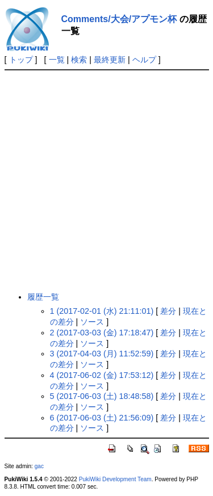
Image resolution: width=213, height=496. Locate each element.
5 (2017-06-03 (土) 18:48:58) (102, 396)
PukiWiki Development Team (115, 479)
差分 (168, 311)
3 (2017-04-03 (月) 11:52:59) (102, 353)
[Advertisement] (106, 180)
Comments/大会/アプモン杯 (119, 19)
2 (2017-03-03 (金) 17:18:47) (102, 332)
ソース (92, 321)
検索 (79, 59)
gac (39, 466)
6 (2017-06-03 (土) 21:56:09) (102, 417)
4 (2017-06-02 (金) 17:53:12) (102, 375)
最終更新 (110, 59)
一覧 (57, 59)
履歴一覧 (43, 296)
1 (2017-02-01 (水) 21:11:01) (102, 311)
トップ (21, 59)
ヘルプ (144, 59)
